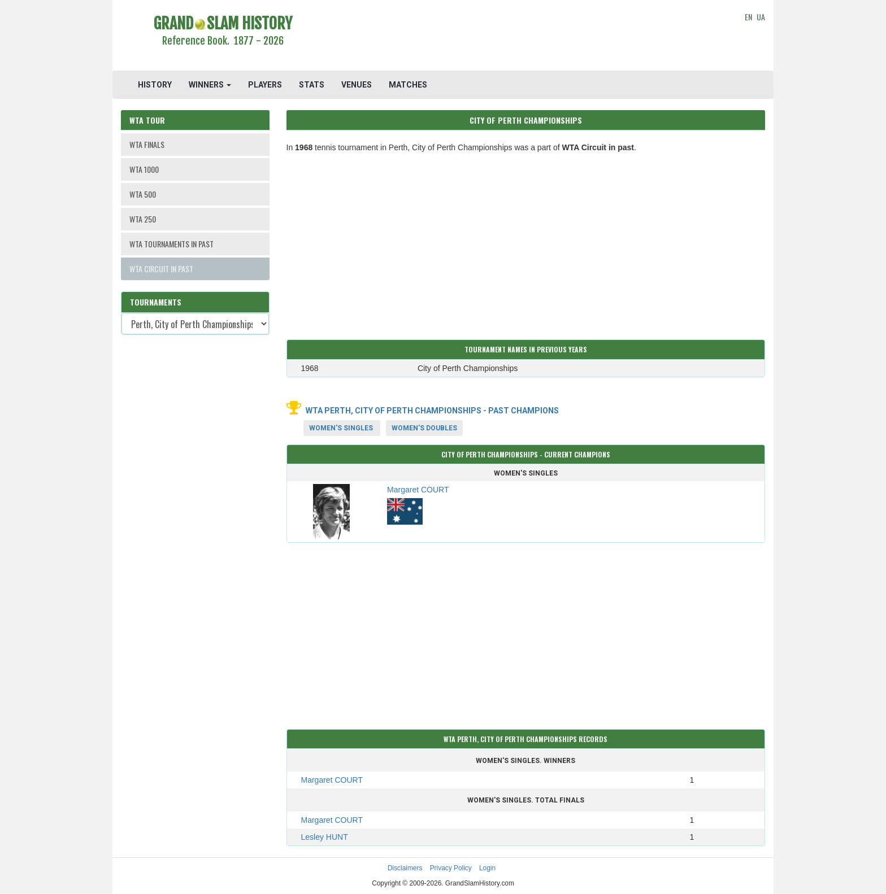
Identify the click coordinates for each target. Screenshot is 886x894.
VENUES (356, 84)
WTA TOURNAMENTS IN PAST (171, 244)
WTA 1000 (144, 169)
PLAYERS (265, 84)
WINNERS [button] (210, 84)
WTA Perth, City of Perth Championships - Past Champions (432, 410)
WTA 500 (142, 194)
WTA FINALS (146, 144)
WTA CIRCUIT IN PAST (161, 268)
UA (761, 17)
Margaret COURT (332, 779)
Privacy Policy (451, 868)
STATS (311, 84)
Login (487, 868)
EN (748, 17)
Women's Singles (341, 428)
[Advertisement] (525, 36)
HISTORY (155, 84)
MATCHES (408, 84)
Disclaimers (405, 868)
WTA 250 (142, 219)
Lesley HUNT (324, 836)
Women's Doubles (424, 428)
